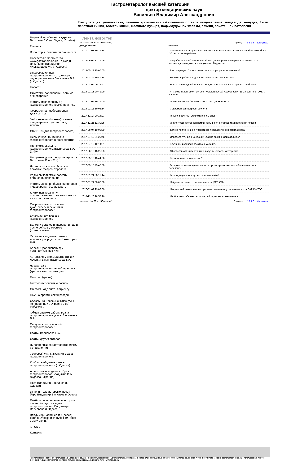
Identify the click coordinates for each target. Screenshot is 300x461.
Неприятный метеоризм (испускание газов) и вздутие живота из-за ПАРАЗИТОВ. (216, 189)
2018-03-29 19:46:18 (92, 77)
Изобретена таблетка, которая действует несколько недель (204, 196)
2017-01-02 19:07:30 (92, 189)
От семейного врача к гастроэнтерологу (44, 217)
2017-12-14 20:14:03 (92, 115)
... (255, 43)
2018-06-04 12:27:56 (92, 60)
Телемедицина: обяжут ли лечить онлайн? (194, 175)
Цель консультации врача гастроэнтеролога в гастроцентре (52, 138)
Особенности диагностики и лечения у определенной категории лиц (53, 239)
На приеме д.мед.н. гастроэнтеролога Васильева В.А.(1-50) (52, 148)
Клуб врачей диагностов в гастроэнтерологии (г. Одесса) (50, 364)
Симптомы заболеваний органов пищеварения (51, 94)
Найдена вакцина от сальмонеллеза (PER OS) (197, 182)
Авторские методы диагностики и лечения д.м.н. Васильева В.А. (52, 258)
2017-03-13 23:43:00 (92, 165)
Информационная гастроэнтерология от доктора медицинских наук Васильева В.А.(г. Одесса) (52, 77)
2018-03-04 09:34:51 (92, 84)
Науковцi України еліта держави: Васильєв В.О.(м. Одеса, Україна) (52, 39)
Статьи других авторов (45, 338)
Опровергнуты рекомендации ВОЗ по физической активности (205, 136)
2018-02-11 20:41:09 (92, 91)
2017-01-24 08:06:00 (92, 182)
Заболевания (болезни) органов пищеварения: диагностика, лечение (51, 122)
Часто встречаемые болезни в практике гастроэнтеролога (50, 167)
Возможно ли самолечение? (186, 158)
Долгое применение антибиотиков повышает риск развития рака (207, 129)
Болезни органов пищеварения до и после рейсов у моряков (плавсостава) (54, 227)
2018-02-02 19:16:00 (92, 101)
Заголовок (173, 46)
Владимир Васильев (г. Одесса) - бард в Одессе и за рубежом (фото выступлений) (53, 417)
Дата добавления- (88, 46)
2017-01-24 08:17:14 (92, 175)
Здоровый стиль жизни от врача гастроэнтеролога (51, 355)
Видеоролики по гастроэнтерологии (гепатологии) (53, 346)
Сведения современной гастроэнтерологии (46, 325)
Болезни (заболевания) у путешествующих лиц (46, 249)
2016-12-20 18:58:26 (92, 196)
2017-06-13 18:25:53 (92, 151)
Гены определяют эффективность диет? (193, 115)
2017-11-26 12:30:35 (92, 122)
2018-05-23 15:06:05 (92, 70)
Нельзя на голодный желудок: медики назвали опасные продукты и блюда (213, 84)
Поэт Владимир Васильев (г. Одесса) (49, 384)
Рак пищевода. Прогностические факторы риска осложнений (205, 70)
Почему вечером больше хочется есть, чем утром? (199, 101)
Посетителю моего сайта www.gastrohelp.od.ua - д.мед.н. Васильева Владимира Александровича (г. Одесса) (51, 62)
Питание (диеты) (41, 277)
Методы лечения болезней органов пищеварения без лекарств (53, 185)
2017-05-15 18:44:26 (92, 158)
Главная (35, 46)
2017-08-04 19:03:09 (92, 129)
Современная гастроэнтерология (189, 108)
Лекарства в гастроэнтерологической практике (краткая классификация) (52, 268)
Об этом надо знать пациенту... (51, 289)
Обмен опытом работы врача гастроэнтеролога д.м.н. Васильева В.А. (53, 315)
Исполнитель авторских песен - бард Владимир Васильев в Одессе (53, 393)
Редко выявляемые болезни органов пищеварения (49, 176)
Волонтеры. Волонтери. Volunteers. (53, 52)
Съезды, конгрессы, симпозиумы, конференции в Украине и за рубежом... (52, 303)
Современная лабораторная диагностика (49, 112)
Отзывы (35, 426)
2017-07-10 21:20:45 (92, 136)
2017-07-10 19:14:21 (92, 144)
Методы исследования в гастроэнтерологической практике (52, 103)
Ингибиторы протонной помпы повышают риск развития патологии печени (213, 122)
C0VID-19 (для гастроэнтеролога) (52, 131)
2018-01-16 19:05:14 (92, 108)
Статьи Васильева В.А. (45, 333)
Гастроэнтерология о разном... (50, 283)
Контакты (36, 432)
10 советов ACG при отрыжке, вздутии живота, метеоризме (204, 151)
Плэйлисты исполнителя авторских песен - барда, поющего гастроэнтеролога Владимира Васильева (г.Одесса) (53, 405)
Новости (35, 87)
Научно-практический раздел (49, 295)
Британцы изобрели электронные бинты (193, 144)
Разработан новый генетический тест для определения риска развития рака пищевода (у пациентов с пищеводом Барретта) (213, 62)
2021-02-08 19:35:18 (92, 50)
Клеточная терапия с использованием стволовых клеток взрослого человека (53, 195)
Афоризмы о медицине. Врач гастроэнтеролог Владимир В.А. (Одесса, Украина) (51, 373)
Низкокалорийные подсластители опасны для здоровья (202, 77)
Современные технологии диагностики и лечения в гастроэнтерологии (47, 207)
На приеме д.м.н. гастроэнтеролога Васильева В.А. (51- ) (53, 159)
